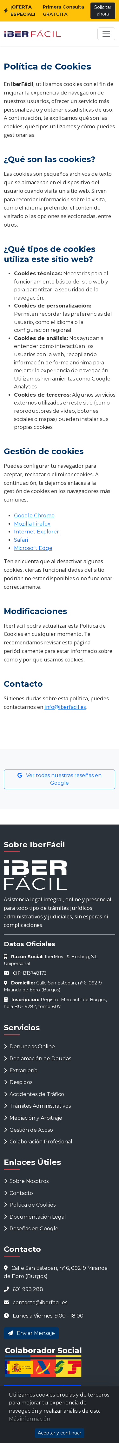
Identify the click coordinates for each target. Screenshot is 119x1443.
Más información (29, 1419)
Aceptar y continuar (59, 1433)
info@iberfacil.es (65, 706)
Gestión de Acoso (28, 1130)
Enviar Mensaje (31, 1333)
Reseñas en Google (31, 1229)
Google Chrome (34, 516)
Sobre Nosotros (26, 1181)
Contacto (18, 1193)
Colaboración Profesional (38, 1142)
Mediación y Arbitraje (33, 1118)
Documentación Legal (35, 1217)
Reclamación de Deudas (37, 1059)
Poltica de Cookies (30, 1205)
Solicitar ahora (102, 10)
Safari (21, 540)
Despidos (18, 1082)
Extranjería (20, 1071)
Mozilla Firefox (32, 524)
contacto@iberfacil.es (40, 1303)
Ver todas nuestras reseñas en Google (59, 779)
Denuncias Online (29, 1047)
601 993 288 (28, 1289)
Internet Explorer (36, 532)
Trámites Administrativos (37, 1106)
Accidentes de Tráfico (34, 1094)
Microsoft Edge (33, 548)
